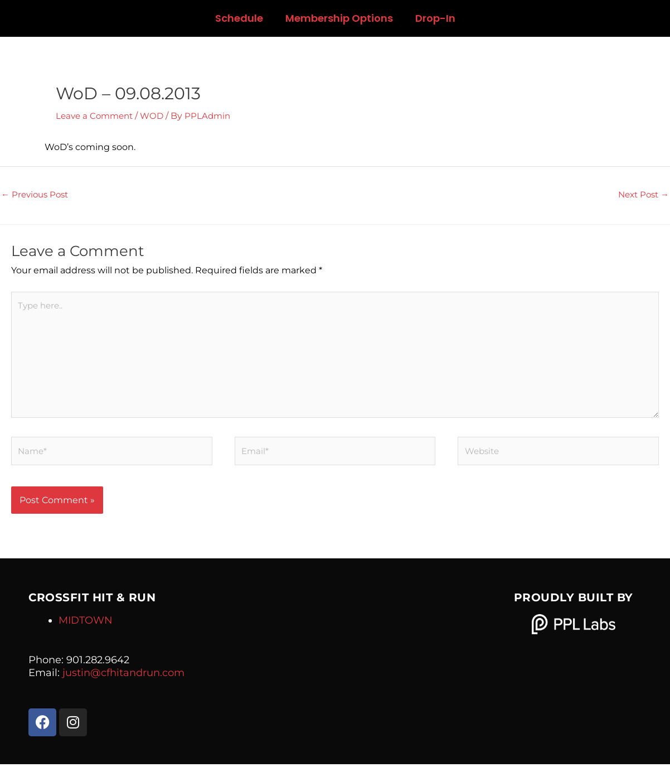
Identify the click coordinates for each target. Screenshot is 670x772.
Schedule (239, 18)
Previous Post (37, 195)
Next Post (641, 195)
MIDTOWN (86, 628)
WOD (157, 115)
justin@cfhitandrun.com (123, 680)
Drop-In (435, 18)
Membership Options (339, 18)
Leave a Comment (97, 115)
